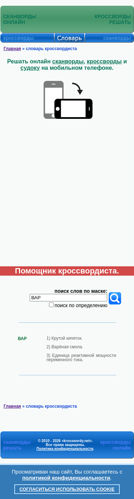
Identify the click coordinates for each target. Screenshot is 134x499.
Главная (12, 48)
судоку (30, 68)
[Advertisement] (67, 196)
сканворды (68, 61)
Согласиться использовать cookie (66, 489)
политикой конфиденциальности (66, 478)
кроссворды (104, 61)
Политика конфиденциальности (64, 449)
